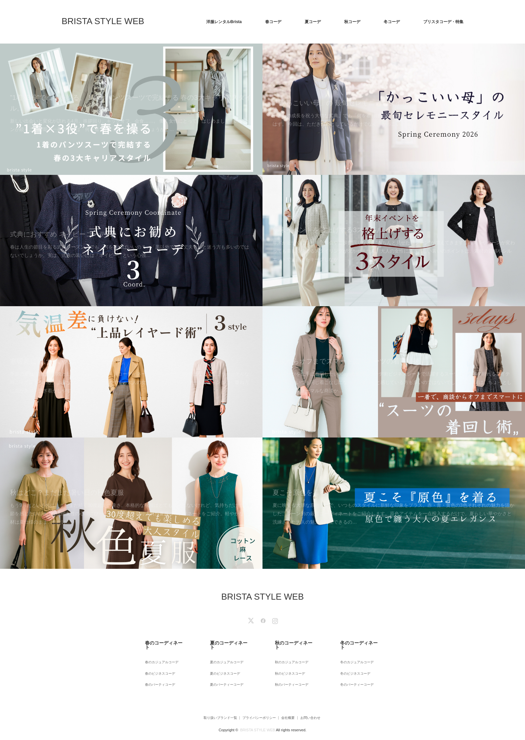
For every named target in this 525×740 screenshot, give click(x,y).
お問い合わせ (322, 704)
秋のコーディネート (288, 642)
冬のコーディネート (353, 642)
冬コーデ (392, 21)
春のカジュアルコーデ (160, 654)
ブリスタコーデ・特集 (443, 21)
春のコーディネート (158, 642)
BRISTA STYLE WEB (103, 21)
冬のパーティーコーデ (355, 672)
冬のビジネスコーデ (353, 663)
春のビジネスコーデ (158, 663)
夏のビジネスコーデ (223, 663)
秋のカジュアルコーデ (290, 654)
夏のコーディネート (223, 642)
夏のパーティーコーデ (225, 672)
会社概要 (291, 704)
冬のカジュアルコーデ (355, 654)
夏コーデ (313, 21)
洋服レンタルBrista (224, 21)
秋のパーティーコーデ (290, 672)
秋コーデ (352, 21)
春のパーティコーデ (158, 672)
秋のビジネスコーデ (288, 663)
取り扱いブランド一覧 (205, 704)
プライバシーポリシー (254, 704)
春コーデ (273, 21)
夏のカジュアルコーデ (225, 654)
